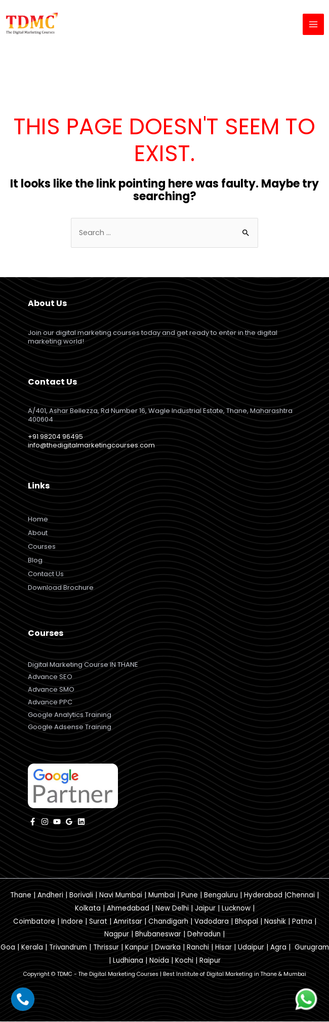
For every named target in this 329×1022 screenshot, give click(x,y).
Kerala (32, 948)
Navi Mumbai (120, 896)
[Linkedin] (81, 822)
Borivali (81, 896)
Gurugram (312, 948)
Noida (159, 961)
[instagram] (45, 822)
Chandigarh (168, 922)
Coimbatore (34, 922)
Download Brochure (61, 588)
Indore (72, 922)
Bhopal (246, 922)
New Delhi (172, 909)
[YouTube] (57, 822)
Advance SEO (50, 678)
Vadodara (211, 922)
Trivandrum (68, 948)
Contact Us (46, 575)
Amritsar (127, 922)
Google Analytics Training (69, 715)
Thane (20, 896)
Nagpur (116, 935)
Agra (278, 948)
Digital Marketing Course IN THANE (83, 665)
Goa (8, 948)
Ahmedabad (128, 909)
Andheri (50, 896)
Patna (302, 922)
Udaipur (251, 948)
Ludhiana (128, 961)
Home (38, 520)
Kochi (184, 961)
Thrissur (106, 948)
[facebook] (32, 822)
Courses (42, 547)
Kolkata (88, 909)
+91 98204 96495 (55, 437)
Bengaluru (221, 896)
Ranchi (198, 948)
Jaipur (205, 909)
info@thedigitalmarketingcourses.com (91, 446)
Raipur (210, 961)
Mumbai (161, 896)
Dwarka (168, 948)
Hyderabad (263, 896)
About (38, 533)
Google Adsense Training (69, 728)
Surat (98, 922)
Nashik (275, 922)
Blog (35, 561)
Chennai (300, 896)
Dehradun (204, 935)
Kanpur (137, 948)
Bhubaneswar (158, 935)
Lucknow (236, 909)
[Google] (69, 822)
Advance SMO (51, 690)
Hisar (223, 948)
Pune (189, 896)
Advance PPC (50, 702)
